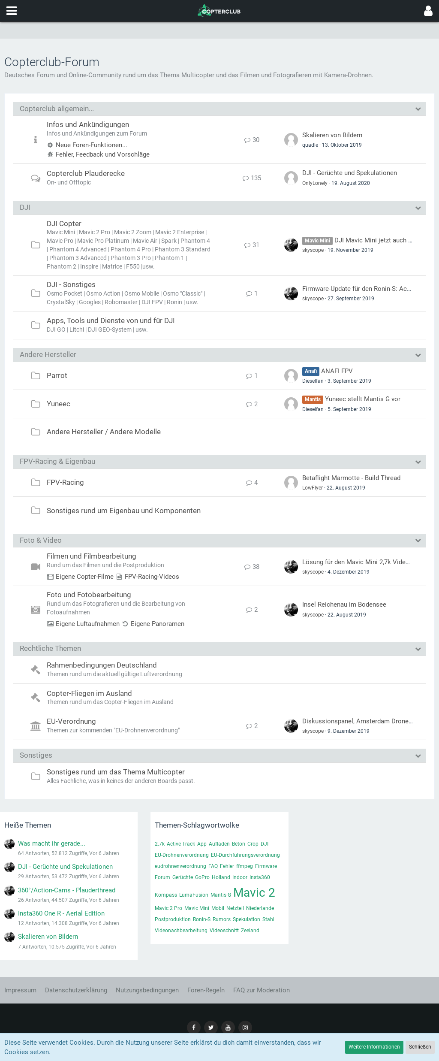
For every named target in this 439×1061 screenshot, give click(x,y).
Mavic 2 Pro (168, 908)
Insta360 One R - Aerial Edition (61, 913)
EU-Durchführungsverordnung (245, 855)
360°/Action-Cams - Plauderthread (66, 890)
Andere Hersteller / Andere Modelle (104, 431)
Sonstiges (36, 755)
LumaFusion (193, 895)
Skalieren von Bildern (332, 135)
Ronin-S (201, 919)
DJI (25, 207)
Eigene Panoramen (157, 624)
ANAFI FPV (337, 371)
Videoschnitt (224, 931)
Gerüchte (182, 877)
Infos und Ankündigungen (88, 124)
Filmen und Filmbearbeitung (91, 556)
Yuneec (58, 403)
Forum (162, 877)
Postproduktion (173, 919)
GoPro (202, 877)
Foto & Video (41, 540)
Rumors (222, 919)
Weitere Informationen (374, 1047)
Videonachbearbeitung (181, 931)
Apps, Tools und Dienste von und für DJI (111, 320)
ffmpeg (244, 866)
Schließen (420, 1047)
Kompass (166, 895)
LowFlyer (312, 488)
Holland (221, 877)
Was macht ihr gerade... (51, 843)
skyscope (313, 250)
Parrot (57, 375)
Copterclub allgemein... (57, 108)
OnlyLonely (315, 183)
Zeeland (250, 931)
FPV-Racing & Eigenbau (57, 461)
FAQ (213, 866)
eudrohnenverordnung (180, 866)
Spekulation (246, 919)
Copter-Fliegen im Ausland (89, 693)
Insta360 (260, 877)
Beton (238, 844)
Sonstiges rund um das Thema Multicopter (116, 772)
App (202, 844)
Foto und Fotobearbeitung (89, 594)
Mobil (217, 908)
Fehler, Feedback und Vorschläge (103, 154)
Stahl (268, 919)
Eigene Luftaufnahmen (88, 624)
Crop (253, 844)
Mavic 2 (254, 893)
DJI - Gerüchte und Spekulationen (349, 173)
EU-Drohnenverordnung (182, 855)
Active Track (181, 844)
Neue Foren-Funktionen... (91, 145)
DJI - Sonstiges (71, 284)
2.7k (160, 844)
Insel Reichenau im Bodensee (344, 604)
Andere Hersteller (48, 354)
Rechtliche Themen (50, 648)
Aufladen (219, 844)
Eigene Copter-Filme (85, 576)
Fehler (227, 866)
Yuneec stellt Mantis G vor (362, 399)
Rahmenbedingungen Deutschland (102, 665)
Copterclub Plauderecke (86, 173)
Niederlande (260, 908)
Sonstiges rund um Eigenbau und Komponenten (124, 510)
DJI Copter (64, 223)
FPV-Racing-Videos (152, 576)
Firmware (266, 866)
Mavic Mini (196, 908)
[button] (11, 11)
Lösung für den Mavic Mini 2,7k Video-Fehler (365, 562)
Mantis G (220, 895)
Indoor (239, 877)
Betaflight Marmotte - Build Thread (351, 478)
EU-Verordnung (71, 721)
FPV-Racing (65, 482)
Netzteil (235, 908)
